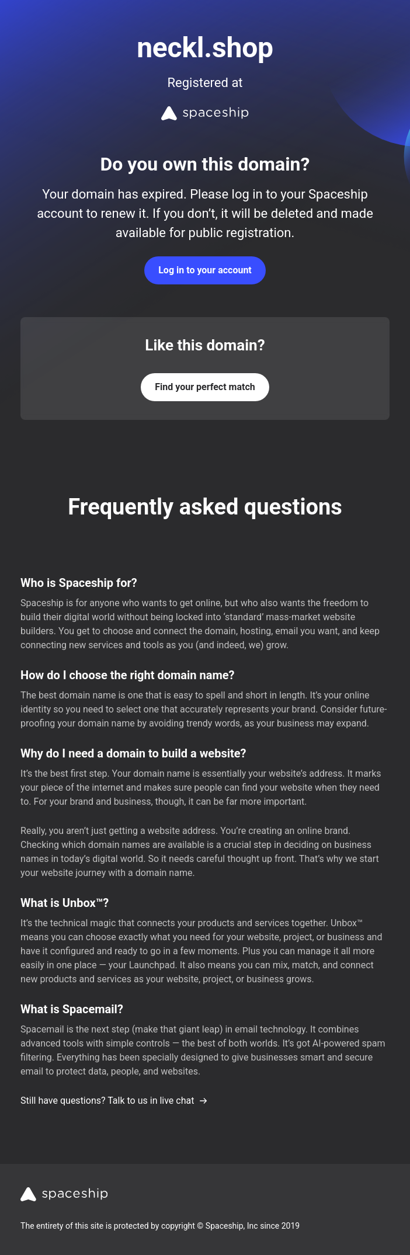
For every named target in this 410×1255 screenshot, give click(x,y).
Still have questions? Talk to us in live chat (114, 1100)
